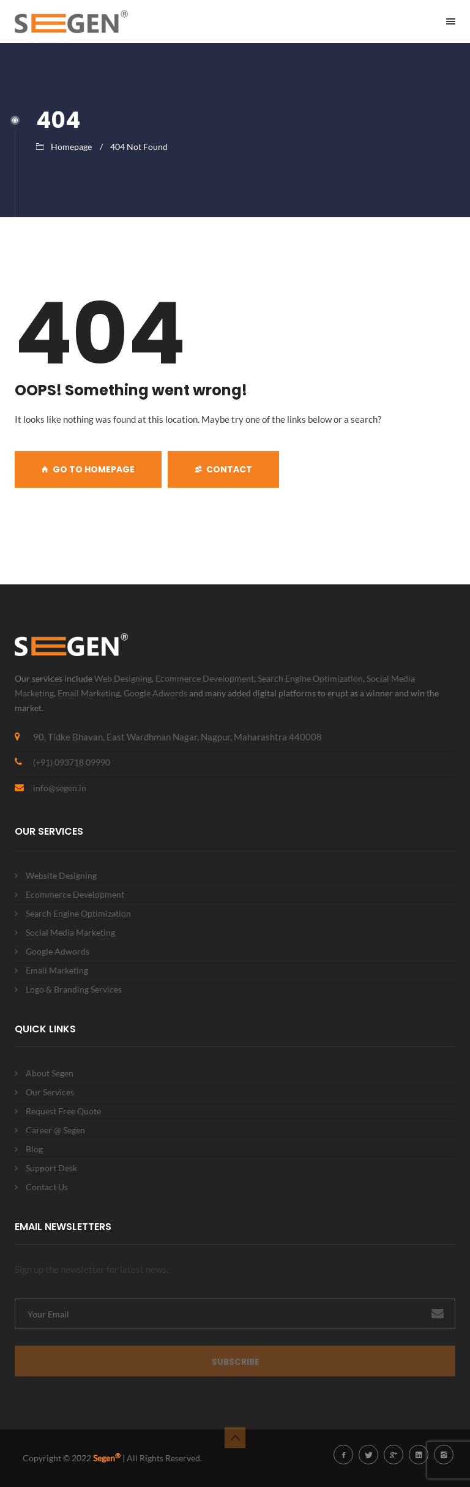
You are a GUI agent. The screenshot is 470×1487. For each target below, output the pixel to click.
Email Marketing (89, 693)
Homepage (71, 146)
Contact (223, 469)
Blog (34, 1149)
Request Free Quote (63, 1111)
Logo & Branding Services (74, 989)
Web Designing (123, 678)
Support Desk (51, 1168)
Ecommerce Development (204, 678)
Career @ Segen (55, 1130)
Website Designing (61, 875)
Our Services (50, 1092)
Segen (107, 1458)
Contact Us (47, 1187)
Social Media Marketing (70, 932)
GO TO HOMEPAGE (88, 469)
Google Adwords (155, 693)
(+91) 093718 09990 (71, 762)
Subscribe (235, 1365)
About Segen (49, 1073)
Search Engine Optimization (310, 678)
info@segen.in (59, 788)
